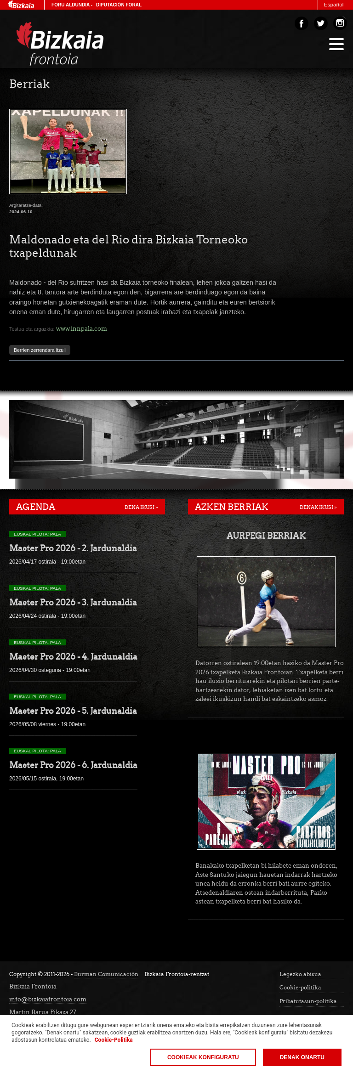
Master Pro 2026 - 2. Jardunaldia (73, 548)
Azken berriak (231, 507)
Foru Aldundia (70, 4)
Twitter (321, 23)
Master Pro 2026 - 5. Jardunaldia (73, 711)
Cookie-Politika (114, 1040)
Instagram (340, 23)
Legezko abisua (300, 974)
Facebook (301, 23)
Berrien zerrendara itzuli (40, 350)
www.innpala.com (81, 328)
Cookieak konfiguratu (203, 1057)
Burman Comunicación (106, 974)
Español (334, 4)
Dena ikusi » (141, 507)
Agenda (35, 507)
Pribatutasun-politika (308, 1001)
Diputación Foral (119, 4)
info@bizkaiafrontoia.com (47, 999)
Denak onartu (302, 1057)
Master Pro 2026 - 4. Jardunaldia (73, 656)
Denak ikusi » (318, 507)
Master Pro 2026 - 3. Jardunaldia (73, 602)
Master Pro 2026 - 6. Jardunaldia (73, 765)
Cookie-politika (300, 987)
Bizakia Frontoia (79, 44)
